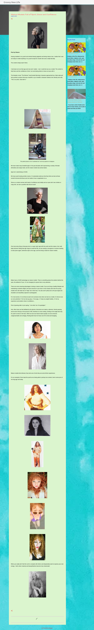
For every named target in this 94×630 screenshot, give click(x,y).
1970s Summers (72, 77)
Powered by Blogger (47, 628)
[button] (12, 19)
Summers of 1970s (72, 53)
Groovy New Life (12, 2)
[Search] (22, 2)
